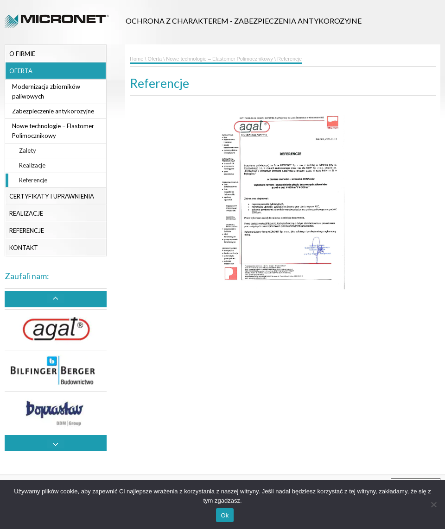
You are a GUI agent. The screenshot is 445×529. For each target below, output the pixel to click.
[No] (433, 504)
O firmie (22, 53)
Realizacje (32, 165)
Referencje (33, 180)
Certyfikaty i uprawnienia (51, 196)
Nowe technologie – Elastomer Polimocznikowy (53, 130)
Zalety (27, 150)
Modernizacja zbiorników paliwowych (46, 91)
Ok (225, 515)
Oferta (20, 71)
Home (136, 59)
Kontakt (23, 247)
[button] (56, 299)
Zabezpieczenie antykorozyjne (53, 111)
